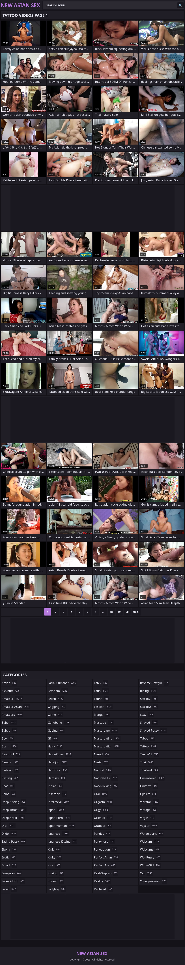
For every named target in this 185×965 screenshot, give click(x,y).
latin (101, 691)
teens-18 (149, 754)
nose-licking (106, 786)
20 (127, 612)
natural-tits (106, 778)
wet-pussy (150, 857)
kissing (56, 873)
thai (147, 762)
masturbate (106, 730)
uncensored (152, 778)
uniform (149, 786)
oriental (103, 817)
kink (54, 849)
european (11, 873)
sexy (147, 714)
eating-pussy (14, 841)
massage (104, 722)
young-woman (153, 881)
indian (55, 786)
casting (10, 778)
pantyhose (104, 841)
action (9, 683)
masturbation (107, 746)
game (55, 714)
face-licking (13, 881)
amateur (12, 698)
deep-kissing (14, 802)
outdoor (103, 825)
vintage (148, 810)
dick (9, 825)
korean (56, 881)
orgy (101, 810)
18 (111, 612)
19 (119, 612)
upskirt (148, 794)
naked (101, 754)
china (9, 794)
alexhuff (11, 691)
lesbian (103, 706)
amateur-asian (16, 706)
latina (101, 698)
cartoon (10, 770)
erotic (9, 857)
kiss (54, 865)
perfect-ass (105, 865)
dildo (9, 833)
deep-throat (14, 810)
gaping (56, 730)
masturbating (107, 738)
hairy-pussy (60, 754)
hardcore (58, 770)
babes (9, 730)
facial (9, 889)
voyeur (149, 825)
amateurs (12, 714)
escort (9, 865)
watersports (152, 833)
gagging (57, 706)
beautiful (11, 754)
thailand (149, 770)
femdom (58, 691)
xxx (146, 873)
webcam (150, 841)
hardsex (57, 778)
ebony (9, 849)
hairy (55, 746)
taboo (147, 738)
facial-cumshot (62, 683)
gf (53, 738)
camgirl (10, 762)
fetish (56, 698)
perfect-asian (106, 857)
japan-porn (59, 817)
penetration (105, 849)
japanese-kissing (63, 841)
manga (102, 714)
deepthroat (13, 817)
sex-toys (149, 706)
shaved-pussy (153, 730)
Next (136, 612)
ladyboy (57, 889)
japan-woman (61, 825)
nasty (101, 762)
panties (102, 833)
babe (9, 722)
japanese (58, 833)
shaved (149, 722)
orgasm (103, 802)
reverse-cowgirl (154, 683)
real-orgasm (106, 873)
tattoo (148, 746)
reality (102, 881)
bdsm (10, 746)
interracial (59, 802)
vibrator (149, 802)
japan (56, 810)
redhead (103, 889)
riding (148, 691)
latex (101, 683)
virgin (147, 817)
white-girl (150, 865)
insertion (57, 794)
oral (101, 794)
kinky (55, 857)
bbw (8, 738)
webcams (150, 849)
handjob (58, 762)
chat (8, 786)
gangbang (59, 722)
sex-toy (149, 698)
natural (103, 770)
